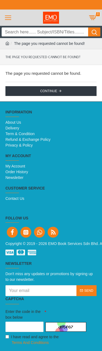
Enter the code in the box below (23, 314)
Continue (48, 91)
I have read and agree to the (32, 340)
